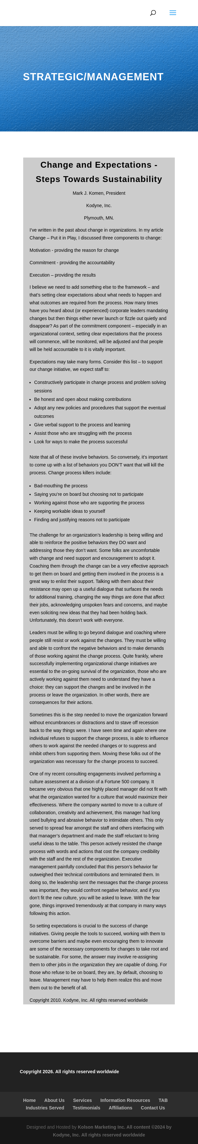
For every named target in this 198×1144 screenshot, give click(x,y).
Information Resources (125, 1100)
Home (29, 1100)
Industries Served (45, 1107)
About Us (54, 1100)
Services (82, 1100)
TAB (163, 1100)
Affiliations (120, 1107)
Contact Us (153, 1107)
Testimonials (86, 1107)
